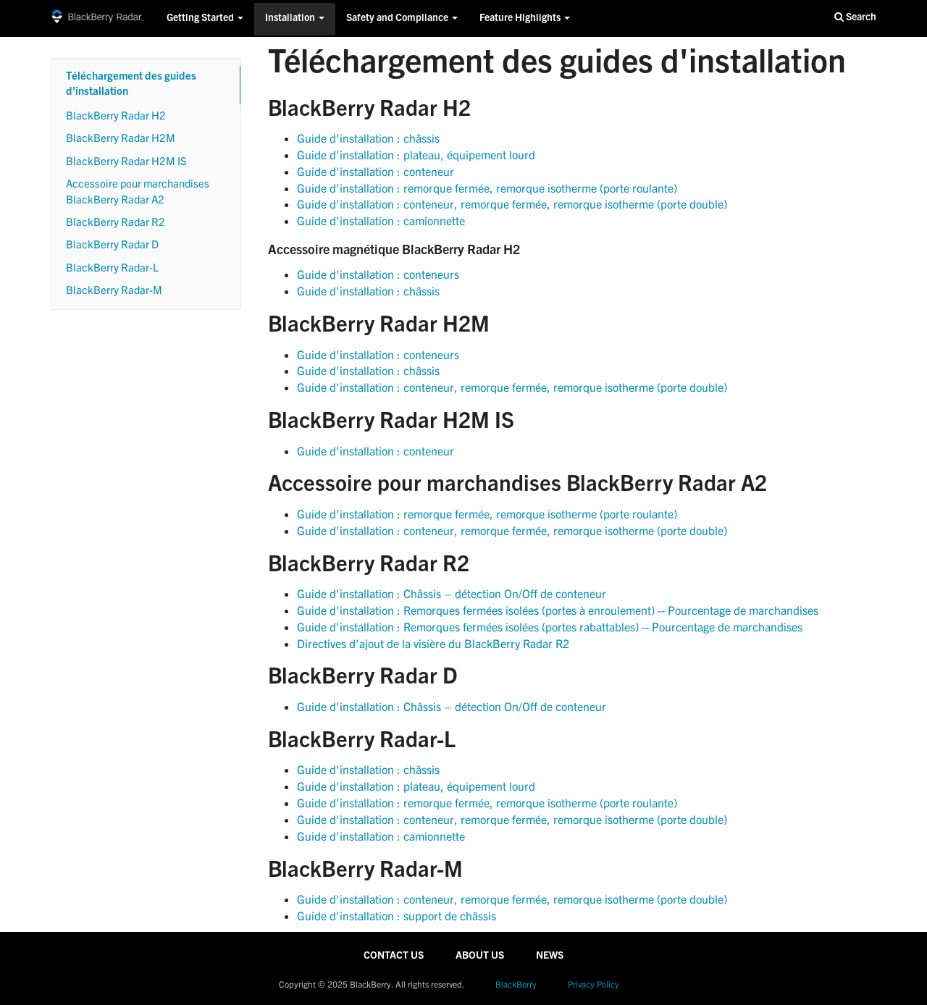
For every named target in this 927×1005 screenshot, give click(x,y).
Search (855, 17)
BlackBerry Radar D (112, 244)
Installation (294, 19)
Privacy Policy (593, 984)
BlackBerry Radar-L (112, 267)
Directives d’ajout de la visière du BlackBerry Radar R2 (433, 643)
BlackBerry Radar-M (114, 289)
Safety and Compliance (402, 19)
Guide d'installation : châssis (368, 138)
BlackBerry (516, 984)
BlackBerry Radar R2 (115, 221)
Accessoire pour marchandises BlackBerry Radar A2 (137, 191)
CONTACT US (394, 956)
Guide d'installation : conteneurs (378, 274)
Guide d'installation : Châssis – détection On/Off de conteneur (451, 593)
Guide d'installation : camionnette (381, 220)
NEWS (549, 956)
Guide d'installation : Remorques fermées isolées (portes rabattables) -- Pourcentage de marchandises (549, 627)
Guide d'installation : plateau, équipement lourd (416, 154)
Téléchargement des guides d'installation (131, 85)
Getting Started (205, 19)
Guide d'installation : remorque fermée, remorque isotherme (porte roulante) (487, 188)
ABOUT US (480, 956)
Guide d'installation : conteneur (375, 171)
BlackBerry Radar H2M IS (126, 160)
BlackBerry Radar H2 (116, 115)
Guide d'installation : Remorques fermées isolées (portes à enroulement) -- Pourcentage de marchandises (557, 610)
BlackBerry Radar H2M (120, 137)
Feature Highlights (524, 19)
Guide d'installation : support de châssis (396, 915)
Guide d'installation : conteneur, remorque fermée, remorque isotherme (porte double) (512, 204)
